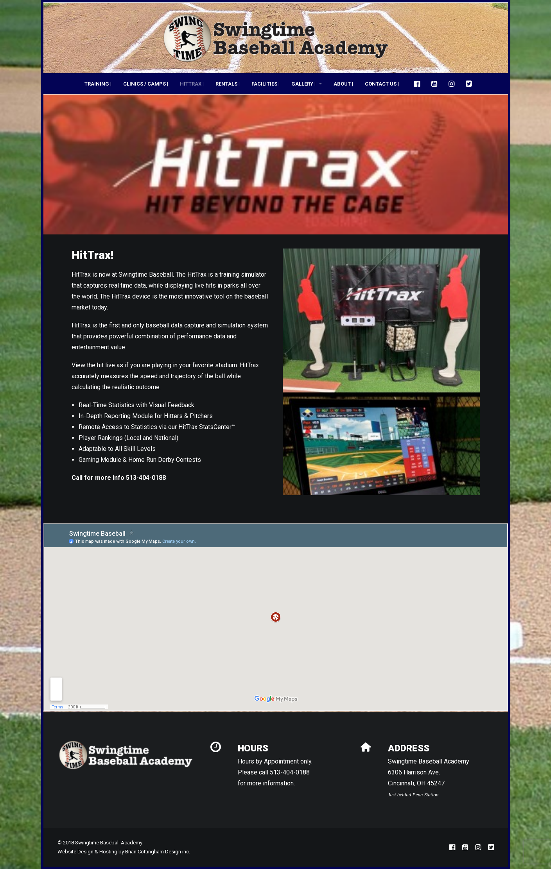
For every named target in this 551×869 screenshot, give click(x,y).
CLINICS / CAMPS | (145, 84)
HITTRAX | (192, 84)
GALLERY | (306, 84)
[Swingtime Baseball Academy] (275, 37)
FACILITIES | (265, 84)
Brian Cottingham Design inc (157, 852)
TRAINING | (97, 84)
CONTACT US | (382, 84)
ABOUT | (343, 84)
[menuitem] (98, 83)
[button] (419, 83)
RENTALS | (227, 84)
